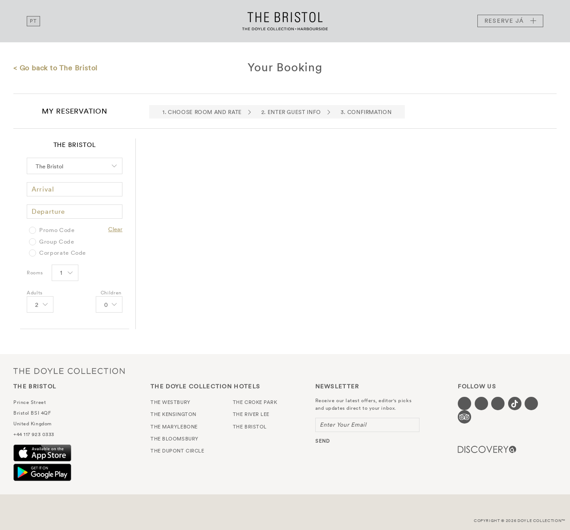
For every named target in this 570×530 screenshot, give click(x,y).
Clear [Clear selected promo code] (115, 229)
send (322, 440)
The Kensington (173, 414)
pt (33, 20)
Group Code (56, 241)
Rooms (35, 272)
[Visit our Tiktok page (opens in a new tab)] (514, 403)
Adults (35, 292)
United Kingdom (32, 423)
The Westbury (171, 402)
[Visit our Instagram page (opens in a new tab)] (498, 403)
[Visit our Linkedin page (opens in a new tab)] (531, 403)
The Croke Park (255, 402)
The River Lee (251, 414)
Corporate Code (62, 253)
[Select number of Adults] (39, 305)
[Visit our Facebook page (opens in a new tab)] (464, 403)
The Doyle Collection (69, 370)
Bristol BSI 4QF (32, 412)
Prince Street (29, 402)
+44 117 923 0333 (33, 434)
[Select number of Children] (108, 305)
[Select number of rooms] (64, 273)
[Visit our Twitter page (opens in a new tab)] (481, 403)
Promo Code (57, 230)
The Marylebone (174, 426)
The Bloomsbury (175, 438)
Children (111, 292)
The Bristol (285, 21)
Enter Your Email (343, 424)
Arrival (43, 189)
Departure (48, 211)
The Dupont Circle (177, 450)
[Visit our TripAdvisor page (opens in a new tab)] (464, 417)
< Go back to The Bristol (55, 67)
